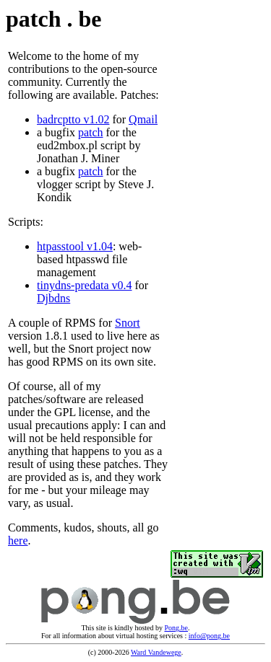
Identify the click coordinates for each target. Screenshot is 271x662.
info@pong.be (209, 636)
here (18, 540)
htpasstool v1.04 (75, 246)
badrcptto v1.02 (73, 119)
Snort (127, 323)
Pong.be (177, 628)
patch (90, 132)
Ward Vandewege (156, 652)
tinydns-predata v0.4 (84, 285)
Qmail (143, 119)
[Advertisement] (214, 298)
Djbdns (53, 298)
